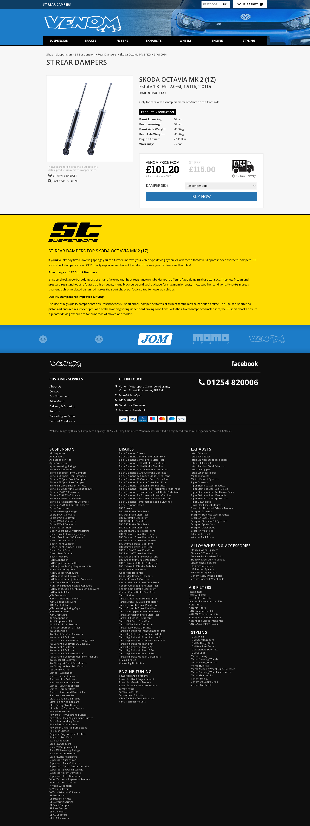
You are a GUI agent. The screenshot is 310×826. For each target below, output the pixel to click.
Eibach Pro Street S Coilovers (66, 537)
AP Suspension (58, 453)
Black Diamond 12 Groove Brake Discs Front (144, 475)
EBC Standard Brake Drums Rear (137, 540)
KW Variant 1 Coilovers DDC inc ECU (70, 643)
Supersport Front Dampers (65, 772)
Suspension (59, 41)
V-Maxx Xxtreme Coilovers (65, 792)
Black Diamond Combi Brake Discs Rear (141, 459)
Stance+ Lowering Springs (64, 685)
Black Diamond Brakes (132, 453)
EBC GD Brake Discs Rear (133, 521)
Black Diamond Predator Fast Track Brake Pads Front (149, 488)
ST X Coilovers (58, 811)
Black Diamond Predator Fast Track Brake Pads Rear (149, 492)
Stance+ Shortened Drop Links (67, 692)
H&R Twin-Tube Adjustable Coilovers (71, 585)
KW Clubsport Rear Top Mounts (67, 666)
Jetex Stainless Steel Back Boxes (209, 459)
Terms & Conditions (62, 421)
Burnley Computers (82, 430)
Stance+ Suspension (61, 672)
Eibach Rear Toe (59, 556)
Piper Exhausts (199, 482)
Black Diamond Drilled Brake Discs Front (142, 463)
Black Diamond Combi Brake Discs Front (142, 456)
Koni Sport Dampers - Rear (65, 627)
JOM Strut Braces (59, 611)
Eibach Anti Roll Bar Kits (63, 540)
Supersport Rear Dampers (65, 776)
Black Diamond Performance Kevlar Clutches (145, 498)
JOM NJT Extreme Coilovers (65, 598)
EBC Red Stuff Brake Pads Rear (136, 553)
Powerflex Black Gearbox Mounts (138, 685)
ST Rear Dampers (60, 808)
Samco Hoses (126, 688)
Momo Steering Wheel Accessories (211, 672)
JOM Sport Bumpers (202, 639)
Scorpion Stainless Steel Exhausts (210, 514)
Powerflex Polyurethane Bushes (68, 714)
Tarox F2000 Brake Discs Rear (136, 627)
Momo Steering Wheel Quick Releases (213, 668)
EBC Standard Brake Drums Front (138, 537)
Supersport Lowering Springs (66, 769)
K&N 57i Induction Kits (201, 611)
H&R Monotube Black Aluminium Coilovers (74, 588)
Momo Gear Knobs (202, 675)
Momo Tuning (199, 656)
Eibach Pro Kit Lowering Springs (68, 534)
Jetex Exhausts (199, 453)
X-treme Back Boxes (202, 537)
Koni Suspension (59, 617)
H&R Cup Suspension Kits (64, 563)
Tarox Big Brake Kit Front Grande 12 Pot (142, 640)
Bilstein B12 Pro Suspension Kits (68, 485)
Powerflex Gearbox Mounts (135, 682)
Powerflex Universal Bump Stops (68, 727)
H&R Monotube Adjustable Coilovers (70, 579)
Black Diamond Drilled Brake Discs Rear (141, 466)
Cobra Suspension (60, 508)
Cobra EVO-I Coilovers (62, 514)
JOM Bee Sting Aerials (203, 646)
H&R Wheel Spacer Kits (204, 572)
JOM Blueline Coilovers (63, 601)
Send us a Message (132, 405)
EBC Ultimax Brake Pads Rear (135, 546)
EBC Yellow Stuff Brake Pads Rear (138, 566)
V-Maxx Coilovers (59, 788)
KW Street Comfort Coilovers (66, 634)
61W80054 (70, 176)
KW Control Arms (59, 669)
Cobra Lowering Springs (63, 511)
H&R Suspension (59, 559)
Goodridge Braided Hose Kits (135, 575)
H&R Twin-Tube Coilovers (64, 582)
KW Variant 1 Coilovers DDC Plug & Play (72, 640)
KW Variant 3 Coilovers (62, 650)
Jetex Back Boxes (200, 456)
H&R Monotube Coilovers (64, 575)
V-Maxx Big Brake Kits (131, 663)
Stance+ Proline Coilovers (64, 682)
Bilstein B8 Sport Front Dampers (68, 479)
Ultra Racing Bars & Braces (65, 698)
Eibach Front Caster (61, 550)
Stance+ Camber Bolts (62, 688)
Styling (248, 41)
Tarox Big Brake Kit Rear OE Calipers (140, 656)
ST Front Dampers (60, 805)
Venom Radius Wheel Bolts (206, 575)
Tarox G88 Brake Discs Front (135, 617)
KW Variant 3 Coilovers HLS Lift (67, 653)
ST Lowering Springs (61, 801)
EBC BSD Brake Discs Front (134, 524)
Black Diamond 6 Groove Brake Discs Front (143, 469)
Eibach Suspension (60, 527)
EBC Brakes (125, 508)
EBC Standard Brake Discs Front (137, 530)
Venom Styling (199, 678)
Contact (54, 391)
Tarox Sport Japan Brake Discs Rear (139, 614)
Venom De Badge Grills (204, 681)
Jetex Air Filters (197, 594)
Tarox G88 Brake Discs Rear (135, 621)
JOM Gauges (198, 652)
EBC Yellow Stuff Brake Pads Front (138, 563)
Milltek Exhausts (200, 475)
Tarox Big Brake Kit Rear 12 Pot (137, 653)
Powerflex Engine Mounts (133, 675)
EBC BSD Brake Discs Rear (133, 527)
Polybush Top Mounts (62, 737)
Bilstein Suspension (61, 469)
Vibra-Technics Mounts (63, 782)
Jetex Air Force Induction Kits (205, 601)
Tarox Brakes (126, 595)
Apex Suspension (59, 463)
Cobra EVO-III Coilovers (63, 521)
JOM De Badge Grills (202, 643)
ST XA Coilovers (58, 814)
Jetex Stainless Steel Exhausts (207, 466)
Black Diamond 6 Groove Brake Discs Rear (143, 472)
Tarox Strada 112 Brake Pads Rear (138, 601)
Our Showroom (59, 396)
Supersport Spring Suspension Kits (69, 766)
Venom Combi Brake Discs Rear (137, 592)
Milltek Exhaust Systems (204, 479)
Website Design (58, 430)
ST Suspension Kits (60, 798)
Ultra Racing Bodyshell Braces (67, 708)
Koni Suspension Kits (61, 621)
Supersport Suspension (63, 759)
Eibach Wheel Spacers (203, 562)
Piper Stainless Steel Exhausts (208, 485)
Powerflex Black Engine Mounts (137, 679)
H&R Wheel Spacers (202, 569)
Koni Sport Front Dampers (65, 624)
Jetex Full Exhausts (201, 463)
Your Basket (250, 4)
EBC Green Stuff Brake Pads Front (138, 556)
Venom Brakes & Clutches (134, 579)
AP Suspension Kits (60, 459)
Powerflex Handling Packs (64, 721)
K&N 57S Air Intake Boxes (203, 623)
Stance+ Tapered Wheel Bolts (208, 559)
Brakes (90, 41)
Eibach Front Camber (62, 543)
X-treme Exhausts (201, 534)
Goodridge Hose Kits (131, 572)
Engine (217, 41)
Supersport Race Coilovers (65, 763)
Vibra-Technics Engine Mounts (136, 698)
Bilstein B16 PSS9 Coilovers (65, 495)
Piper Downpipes (201, 501)
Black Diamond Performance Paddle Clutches (145, 501)
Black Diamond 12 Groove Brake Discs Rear (144, 479)
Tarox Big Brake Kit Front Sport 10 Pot (140, 637)
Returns (55, 411)
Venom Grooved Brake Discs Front (139, 582)
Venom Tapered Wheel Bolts (207, 579)
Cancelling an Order (62, 416)
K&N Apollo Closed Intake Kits (206, 620)
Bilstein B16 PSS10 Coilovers (65, 498)
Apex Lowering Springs (63, 466)
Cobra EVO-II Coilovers (62, 517)
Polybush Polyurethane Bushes (67, 734)
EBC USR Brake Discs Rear (133, 514)
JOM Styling (197, 636)
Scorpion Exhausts (201, 511)
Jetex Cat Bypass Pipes (203, 472)
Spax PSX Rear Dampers (63, 756)
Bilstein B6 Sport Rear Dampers (67, 475)
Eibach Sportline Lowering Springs (69, 530)
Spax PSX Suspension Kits (64, 747)
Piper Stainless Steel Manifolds (208, 495)
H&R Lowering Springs (62, 569)
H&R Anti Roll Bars (60, 592)
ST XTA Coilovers (59, 818)
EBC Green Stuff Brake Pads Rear (138, 559)
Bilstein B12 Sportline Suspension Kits (71, 488)
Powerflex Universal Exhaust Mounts (212, 508)
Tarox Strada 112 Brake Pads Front (138, 598)
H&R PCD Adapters (201, 566)
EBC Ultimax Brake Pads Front (136, 543)
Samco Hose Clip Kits (131, 695)
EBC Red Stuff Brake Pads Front (137, 550)
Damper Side (157, 185)
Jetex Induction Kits (200, 598)
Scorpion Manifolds (202, 530)
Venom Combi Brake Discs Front (137, 588)
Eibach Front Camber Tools (65, 546)
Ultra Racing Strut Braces (64, 705)
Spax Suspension (59, 740)
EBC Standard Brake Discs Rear (136, 534)
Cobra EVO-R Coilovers (63, 524)
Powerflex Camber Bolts (63, 724)
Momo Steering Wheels (204, 659)
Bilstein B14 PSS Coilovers (64, 492)
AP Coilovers (57, 456)
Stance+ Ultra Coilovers (63, 679)
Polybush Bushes (59, 730)
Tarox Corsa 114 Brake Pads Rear (138, 608)
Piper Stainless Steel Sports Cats (209, 498)
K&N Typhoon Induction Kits (205, 617)
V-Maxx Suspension (61, 785)
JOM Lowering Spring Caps (65, 608)
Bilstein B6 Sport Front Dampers (68, 472)
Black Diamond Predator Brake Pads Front (143, 482)
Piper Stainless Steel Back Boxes (209, 488)
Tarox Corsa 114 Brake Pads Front (138, 605)
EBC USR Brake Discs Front (134, 511)
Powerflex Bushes (60, 711)
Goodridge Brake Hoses (132, 569)
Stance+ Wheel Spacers (204, 549)
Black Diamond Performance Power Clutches (145, 495)
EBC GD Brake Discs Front (133, 517)
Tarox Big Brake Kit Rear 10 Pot (137, 650)
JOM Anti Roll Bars (60, 605)
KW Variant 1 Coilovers (62, 637)
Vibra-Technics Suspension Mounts (70, 779)
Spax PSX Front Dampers (64, 753)
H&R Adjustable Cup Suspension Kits (70, 566)
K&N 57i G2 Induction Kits (203, 614)
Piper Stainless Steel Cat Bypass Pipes (212, 492)
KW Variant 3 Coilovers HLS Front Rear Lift (74, 656)
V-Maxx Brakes (127, 659)
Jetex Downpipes (200, 469)
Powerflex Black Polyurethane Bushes (71, 717)
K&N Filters (195, 604)
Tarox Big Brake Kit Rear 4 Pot (136, 643)
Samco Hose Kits (128, 691)
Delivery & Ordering (62, 406)
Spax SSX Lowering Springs (65, 750)
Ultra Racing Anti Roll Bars (64, 701)
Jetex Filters (195, 591)
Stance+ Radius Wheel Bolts (207, 556)
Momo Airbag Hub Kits (204, 662)
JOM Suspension (59, 595)
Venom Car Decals (201, 685)
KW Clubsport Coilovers (63, 659)
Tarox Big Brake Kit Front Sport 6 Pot (140, 634)
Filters (122, 41)
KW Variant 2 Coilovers (62, 646)
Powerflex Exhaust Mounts (206, 504)
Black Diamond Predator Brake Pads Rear (143, 485)
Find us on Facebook (132, 410)
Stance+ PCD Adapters (204, 553)
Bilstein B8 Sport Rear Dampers (67, 482)
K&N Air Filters (197, 607)
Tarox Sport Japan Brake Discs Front (139, 611)
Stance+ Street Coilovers (64, 676)
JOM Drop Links (58, 614)
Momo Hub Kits (200, 665)
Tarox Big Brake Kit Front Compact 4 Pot (142, 630)
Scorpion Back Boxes (203, 517)
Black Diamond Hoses (131, 504)
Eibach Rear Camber (61, 553)
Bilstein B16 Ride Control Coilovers (69, 504)
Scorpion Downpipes (203, 527)
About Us (55, 386)
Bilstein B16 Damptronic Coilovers (69, 501)
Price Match (57, 401)
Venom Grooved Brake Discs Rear (138, 585)
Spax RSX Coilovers (60, 743)
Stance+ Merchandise (62, 695)
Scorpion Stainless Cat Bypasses (209, 521)
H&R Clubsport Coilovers (64, 572)
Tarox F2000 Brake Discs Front (136, 624)
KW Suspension (58, 630)
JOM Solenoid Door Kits (204, 649)
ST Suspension (58, 795)
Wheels (186, 41)
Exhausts (154, 41)
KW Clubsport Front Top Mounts (68, 663)
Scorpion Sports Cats (203, 524)
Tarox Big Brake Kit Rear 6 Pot (136, 646)
